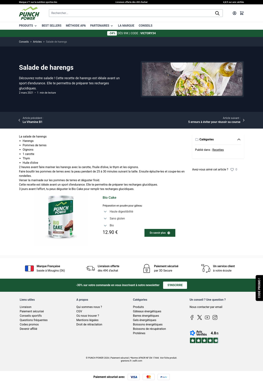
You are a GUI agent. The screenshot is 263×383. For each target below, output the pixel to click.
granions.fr (126, 361)
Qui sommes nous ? (89, 307)
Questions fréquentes (33, 320)
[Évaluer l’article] (232, 169)
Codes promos (29, 324)
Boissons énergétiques (148, 324)
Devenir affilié (28, 329)
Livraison (25, 307)
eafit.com (137, 361)
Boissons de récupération (149, 329)
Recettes (218, 150)
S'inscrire (175, 285)
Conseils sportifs (31, 315)
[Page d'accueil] (29, 13)
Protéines (139, 333)
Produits (138, 307)
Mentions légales (87, 320)
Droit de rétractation (89, 324)
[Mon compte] (234, 13)
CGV (79, 311)
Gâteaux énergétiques (147, 311)
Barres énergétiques (146, 315)
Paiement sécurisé (32, 311)
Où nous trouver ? (87, 315)
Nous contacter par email (206, 307)
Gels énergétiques (144, 320)
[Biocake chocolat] (60, 218)
